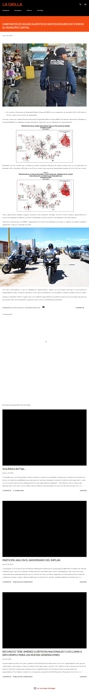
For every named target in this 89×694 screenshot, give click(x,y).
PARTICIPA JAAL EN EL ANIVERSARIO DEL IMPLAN (31, 560)
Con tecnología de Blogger (44, 688)
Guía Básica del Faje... (14, 468)
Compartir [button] (79, 308)
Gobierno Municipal (32, 308)
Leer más (83, 490)
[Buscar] (80, 3)
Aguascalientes (17, 308)
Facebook (5, 10)
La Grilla (12, 4)
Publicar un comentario (23, 582)
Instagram (17, 10)
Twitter (29, 10)
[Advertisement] (44, 383)
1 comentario (18, 490)
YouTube (40, 10)
